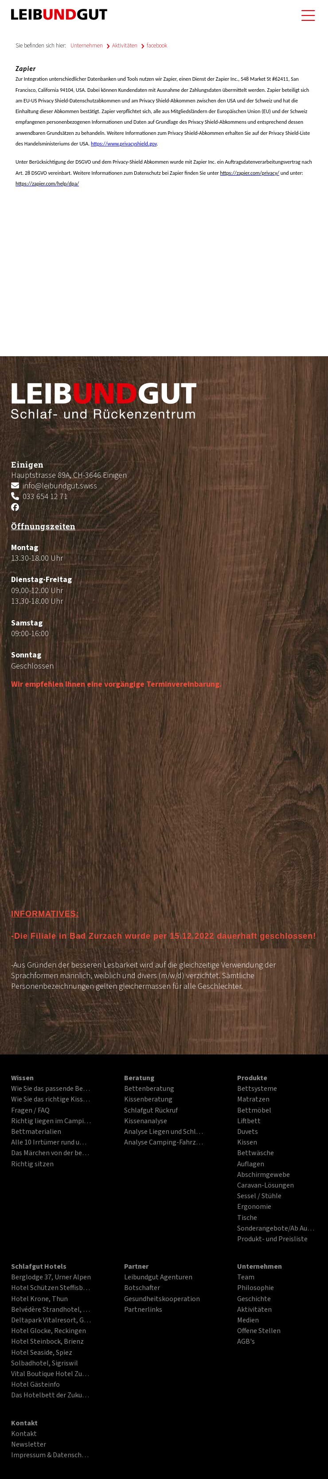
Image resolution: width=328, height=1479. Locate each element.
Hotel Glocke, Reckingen (48, 1331)
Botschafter (142, 1288)
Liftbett (249, 1121)
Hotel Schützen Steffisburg (51, 1288)
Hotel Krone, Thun (39, 1299)
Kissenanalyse (145, 1121)
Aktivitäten (124, 46)
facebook (157, 46)
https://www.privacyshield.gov (123, 144)
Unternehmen (86, 46)
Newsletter (28, 1445)
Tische (247, 1218)
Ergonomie (254, 1207)
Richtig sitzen (32, 1164)
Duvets (247, 1132)
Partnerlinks (143, 1310)
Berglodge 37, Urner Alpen (51, 1278)
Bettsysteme (257, 1089)
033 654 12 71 (45, 496)
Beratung (139, 1078)
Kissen (247, 1143)
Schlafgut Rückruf (151, 1111)
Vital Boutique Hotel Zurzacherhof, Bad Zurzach (51, 1374)
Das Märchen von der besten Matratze (51, 1153)
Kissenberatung (148, 1100)
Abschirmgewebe (263, 1175)
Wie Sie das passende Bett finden (51, 1089)
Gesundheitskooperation (162, 1299)
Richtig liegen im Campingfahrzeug (51, 1121)
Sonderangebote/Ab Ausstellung (277, 1229)
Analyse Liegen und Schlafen (164, 1132)
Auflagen (250, 1164)
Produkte (252, 1078)
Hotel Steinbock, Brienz (47, 1342)
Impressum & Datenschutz (51, 1455)
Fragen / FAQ (30, 1111)
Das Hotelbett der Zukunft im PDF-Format (51, 1396)
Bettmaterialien (36, 1132)
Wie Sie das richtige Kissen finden (51, 1100)
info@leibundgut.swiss (60, 486)
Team (245, 1278)
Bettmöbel (254, 1111)
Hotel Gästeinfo (35, 1385)
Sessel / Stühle (259, 1196)
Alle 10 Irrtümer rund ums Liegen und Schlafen (51, 1143)
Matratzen (253, 1100)
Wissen (22, 1078)
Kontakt (24, 1424)
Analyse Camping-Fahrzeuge (164, 1143)
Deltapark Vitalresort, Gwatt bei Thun (51, 1321)
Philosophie (255, 1288)
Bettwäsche (255, 1153)
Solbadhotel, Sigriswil (44, 1364)
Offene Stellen (259, 1331)
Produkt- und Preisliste (272, 1239)
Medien (248, 1321)
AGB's (246, 1342)
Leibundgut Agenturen (158, 1278)
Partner (136, 1267)
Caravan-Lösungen (265, 1186)
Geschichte (254, 1299)
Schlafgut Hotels (38, 1267)
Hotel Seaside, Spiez (41, 1353)
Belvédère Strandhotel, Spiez (51, 1310)
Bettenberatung (149, 1089)
